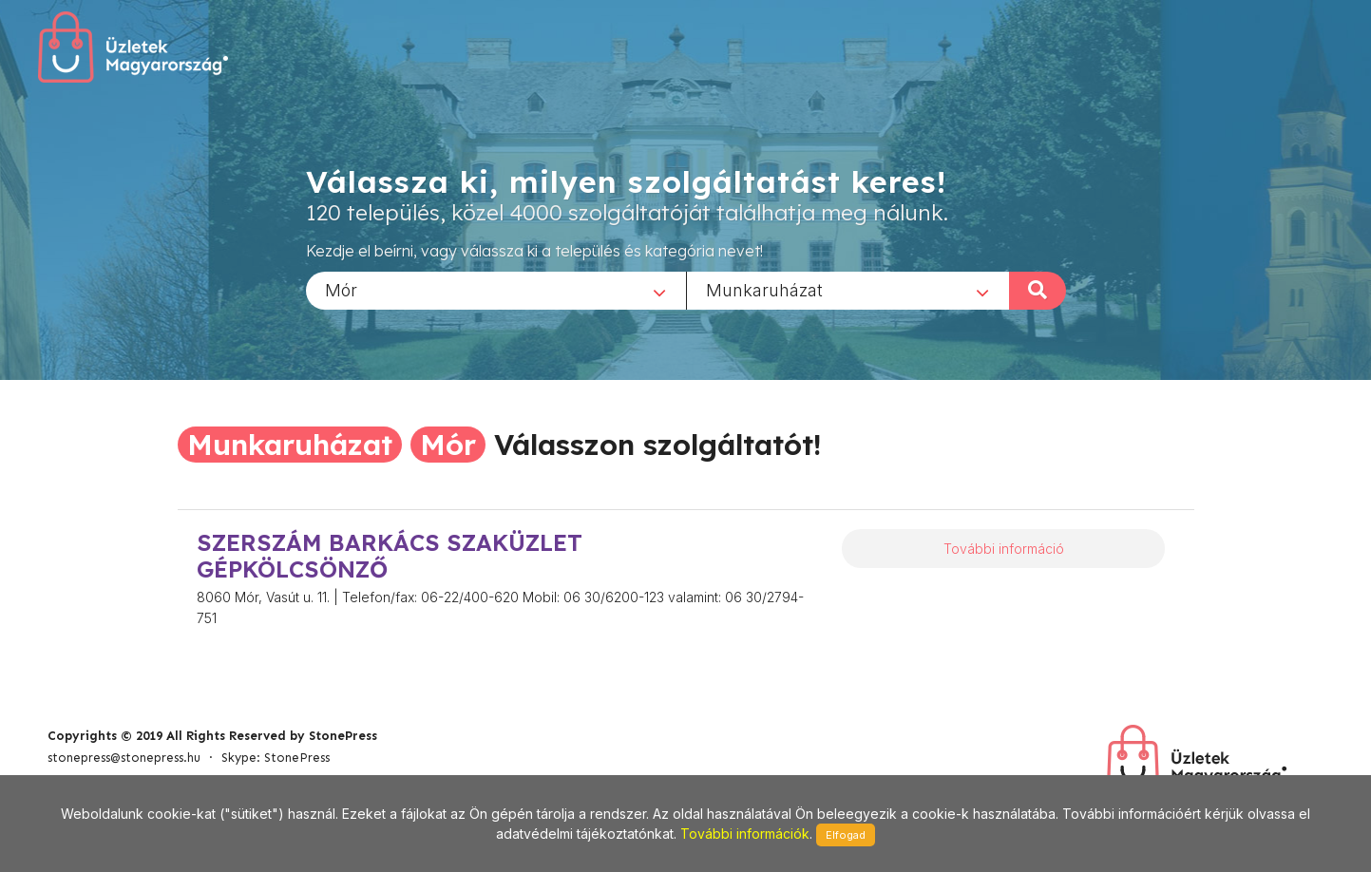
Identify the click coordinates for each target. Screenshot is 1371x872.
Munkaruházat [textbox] (764, 289)
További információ (1003, 548)
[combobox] (496, 290)
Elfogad (846, 835)
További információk (744, 833)
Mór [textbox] (341, 289)
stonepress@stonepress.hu (124, 757)
